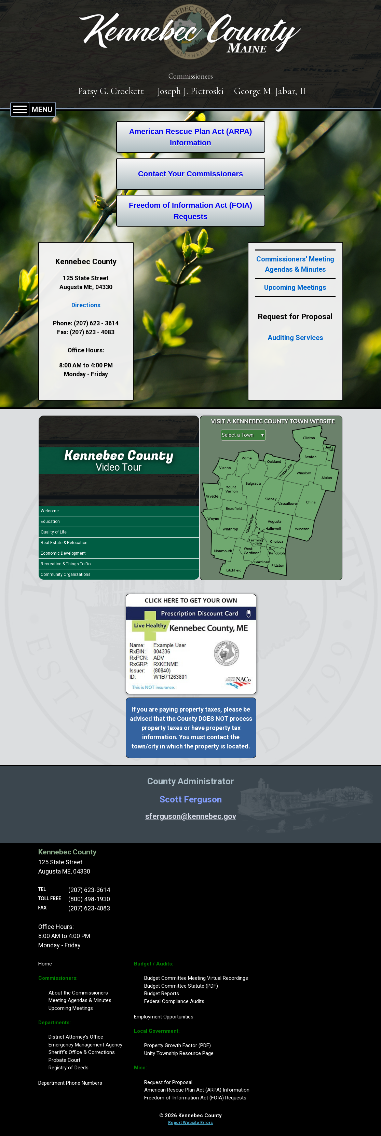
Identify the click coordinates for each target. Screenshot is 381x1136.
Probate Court (64, 1060)
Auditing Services (295, 338)
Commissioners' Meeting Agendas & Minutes (295, 264)
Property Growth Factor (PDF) (177, 1045)
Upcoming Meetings (295, 287)
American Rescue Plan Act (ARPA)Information (190, 137)
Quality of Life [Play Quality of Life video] (54, 532)
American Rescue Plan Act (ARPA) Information (196, 1090)
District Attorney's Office (76, 1037)
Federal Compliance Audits (174, 1001)
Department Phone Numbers (70, 1083)
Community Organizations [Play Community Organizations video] (66, 574)
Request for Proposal (168, 1082)
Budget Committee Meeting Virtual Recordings (196, 978)
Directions (85, 305)
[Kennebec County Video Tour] (119, 461)
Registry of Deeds (69, 1068)
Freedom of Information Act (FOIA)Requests (190, 211)
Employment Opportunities (163, 1017)
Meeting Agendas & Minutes (80, 1000)
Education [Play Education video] (50, 521)
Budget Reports (161, 993)
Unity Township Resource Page (179, 1053)
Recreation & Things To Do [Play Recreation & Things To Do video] (66, 564)
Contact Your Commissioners (190, 174)
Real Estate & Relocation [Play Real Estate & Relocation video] (64, 542)
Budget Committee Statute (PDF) (181, 986)
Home (45, 964)
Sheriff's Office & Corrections (82, 1052)
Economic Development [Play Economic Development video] (63, 553)
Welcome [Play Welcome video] (50, 511)
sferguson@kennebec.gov (190, 816)
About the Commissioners (78, 993)
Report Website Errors (190, 1122)
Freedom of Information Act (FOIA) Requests (195, 1098)
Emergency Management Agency (85, 1045)
